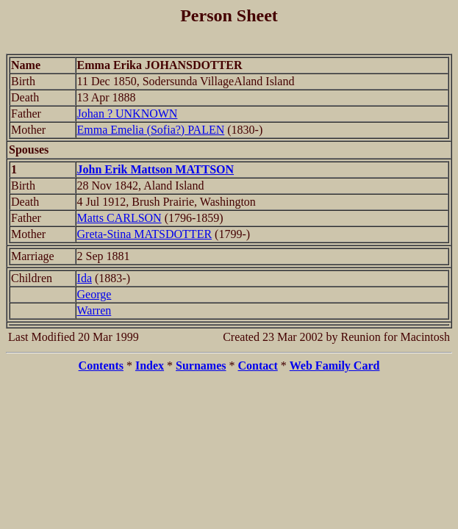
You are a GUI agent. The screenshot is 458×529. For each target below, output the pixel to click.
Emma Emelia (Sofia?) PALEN (151, 129)
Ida (84, 278)
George (94, 294)
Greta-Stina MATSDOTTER (144, 234)
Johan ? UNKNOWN (127, 113)
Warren (94, 310)
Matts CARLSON (119, 218)
